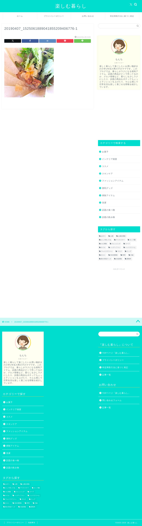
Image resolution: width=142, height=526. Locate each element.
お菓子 (105, 152)
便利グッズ (107, 188)
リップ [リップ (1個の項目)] (129, 251)
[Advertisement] (118, 115)
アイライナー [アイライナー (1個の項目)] (120, 240)
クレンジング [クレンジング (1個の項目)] (116, 243)
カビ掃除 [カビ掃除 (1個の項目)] (104, 243)
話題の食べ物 (108, 210)
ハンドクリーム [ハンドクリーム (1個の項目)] (130, 247)
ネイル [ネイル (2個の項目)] (103, 247)
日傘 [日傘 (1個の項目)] (132, 255)
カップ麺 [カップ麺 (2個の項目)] (132, 240)
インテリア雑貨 (109, 159)
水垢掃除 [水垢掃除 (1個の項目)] (119, 259)
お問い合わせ (88, 16)
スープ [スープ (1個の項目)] (127, 243)
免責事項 (31, 522)
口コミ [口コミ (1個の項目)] (103, 255)
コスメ (105, 166)
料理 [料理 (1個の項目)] (124, 255)
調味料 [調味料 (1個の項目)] (129, 259)
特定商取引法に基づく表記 (122, 16)
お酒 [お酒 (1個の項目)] (111, 236)
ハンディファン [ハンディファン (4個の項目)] (115, 247)
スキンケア (107, 174)
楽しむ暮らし (71, 6)
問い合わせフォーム (112, 400)
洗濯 (104, 203)
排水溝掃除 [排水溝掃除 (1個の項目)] (113, 255)
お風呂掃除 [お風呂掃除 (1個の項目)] (121, 236)
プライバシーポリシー (54, 16)
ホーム (20, 16)
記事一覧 (106, 375)
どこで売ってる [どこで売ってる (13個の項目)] (106, 240)
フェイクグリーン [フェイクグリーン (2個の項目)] (106, 251)
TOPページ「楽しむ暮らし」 (116, 353)
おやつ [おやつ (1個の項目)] (103, 236)
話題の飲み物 (108, 217)
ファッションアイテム (113, 181)
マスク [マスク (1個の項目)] (119, 251)
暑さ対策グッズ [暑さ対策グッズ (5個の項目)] (106, 259)
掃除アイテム (108, 195)
